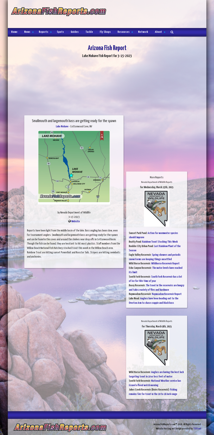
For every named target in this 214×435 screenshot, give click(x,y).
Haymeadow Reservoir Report (167, 294)
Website (75, 221)
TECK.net (197, 428)
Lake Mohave (62, 126)
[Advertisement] (155, 14)
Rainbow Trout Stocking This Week (160, 241)
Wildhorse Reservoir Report (165, 263)
